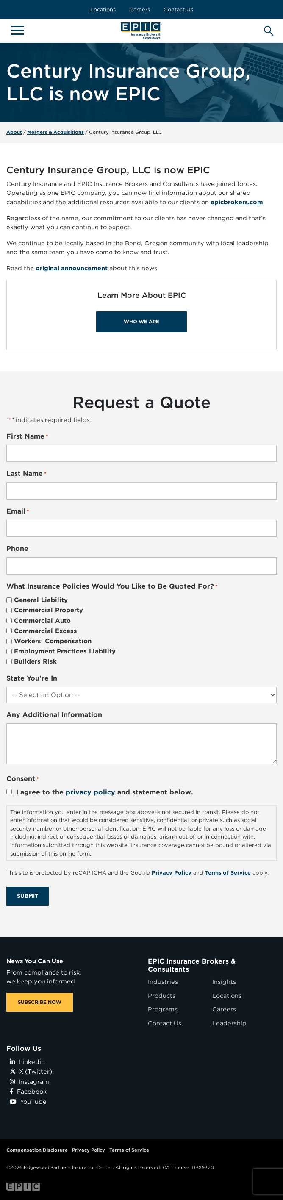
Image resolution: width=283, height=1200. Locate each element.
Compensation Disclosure (37, 1150)
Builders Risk (35, 661)
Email (17, 511)
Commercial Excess (45, 631)
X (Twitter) (31, 1071)
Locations (103, 9)
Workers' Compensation (53, 641)
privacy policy (90, 792)
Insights (224, 981)
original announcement (72, 268)
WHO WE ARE (141, 322)
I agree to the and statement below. (104, 792)
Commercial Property (48, 610)
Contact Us (178, 9)
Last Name (26, 473)
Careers (139, 9)
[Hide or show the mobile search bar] (267, 28)
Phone (17, 548)
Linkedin (27, 1061)
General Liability (41, 600)
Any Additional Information (54, 715)
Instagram (29, 1081)
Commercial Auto (42, 621)
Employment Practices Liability (65, 651)
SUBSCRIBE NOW (39, 1002)
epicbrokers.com (237, 202)
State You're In (31, 678)
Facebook (28, 1091)
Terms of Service (129, 1150)
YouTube (28, 1101)
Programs (163, 1009)
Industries (163, 981)
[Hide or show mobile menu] (17, 29)
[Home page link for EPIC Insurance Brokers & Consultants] (141, 30)
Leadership (229, 1023)
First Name (27, 436)
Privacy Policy (88, 1150)
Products (161, 995)
